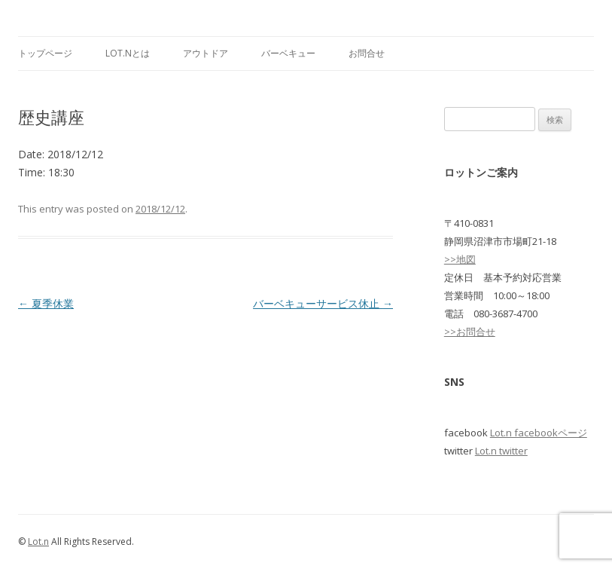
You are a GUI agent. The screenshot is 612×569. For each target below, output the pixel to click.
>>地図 (460, 259)
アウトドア (205, 53)
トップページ (45, 53)
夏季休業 (46, 303)
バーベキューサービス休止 (323, 303)
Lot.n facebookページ (538, 432)
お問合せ (367, 53)
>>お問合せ (469, 331)
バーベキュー (288, 53)
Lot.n (38, 541)
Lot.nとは (127, 53)
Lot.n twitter (501, 450)
